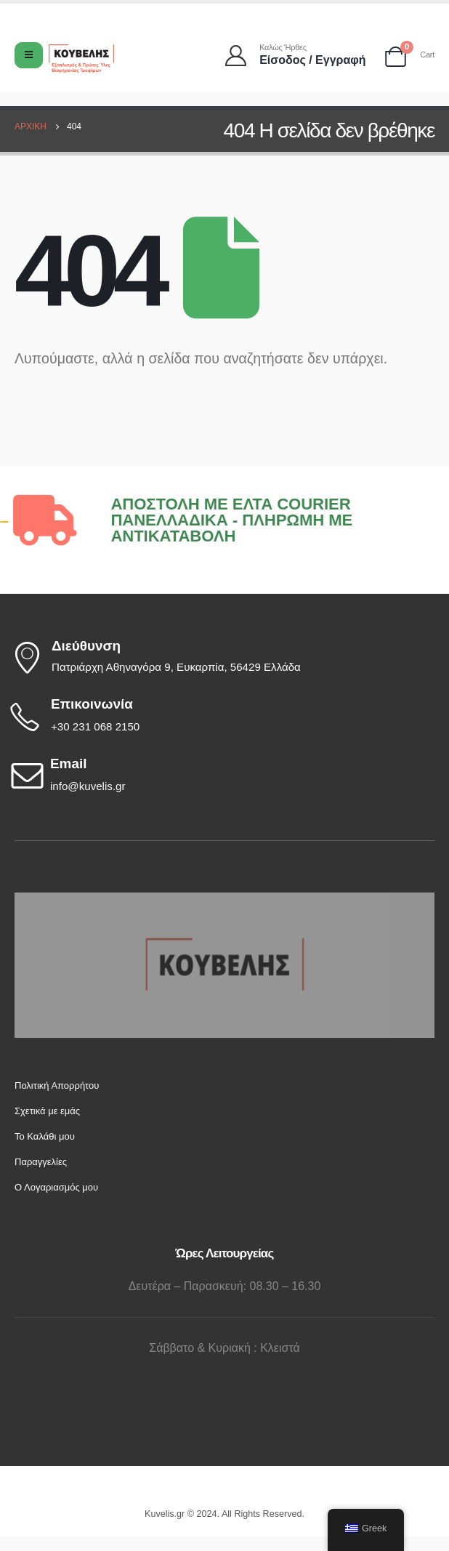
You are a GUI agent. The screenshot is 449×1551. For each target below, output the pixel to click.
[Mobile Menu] (29, 55)
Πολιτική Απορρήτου (57, 1085)
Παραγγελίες (41, 1161)
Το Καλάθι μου (45, 1136)
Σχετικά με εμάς (47, 1110)
